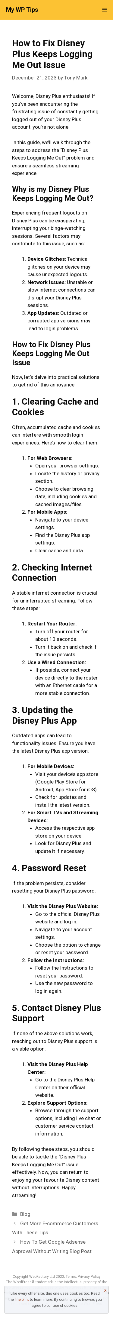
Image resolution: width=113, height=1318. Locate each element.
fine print (22, 1299)
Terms (71, 1276)
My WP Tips (22, 9)
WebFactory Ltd (42, 1276)
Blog (25, 1214)
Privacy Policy (89, 1276)
